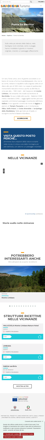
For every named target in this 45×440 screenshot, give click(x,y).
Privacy (41, 415)
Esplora (9, 35)
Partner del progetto (9, 415)
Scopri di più (22, 118)
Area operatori (23, 415)
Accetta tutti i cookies (11, 434)
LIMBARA (7, 346)
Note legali (33, 415)
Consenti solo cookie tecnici (35, 421)
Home (3, 35)
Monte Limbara (8, 298)
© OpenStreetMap (30, 214)
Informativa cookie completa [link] (13, 437)
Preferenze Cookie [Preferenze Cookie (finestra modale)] (27, 434)
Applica (31, 1)
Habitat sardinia (10, 366)
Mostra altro (22, 386)
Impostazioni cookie (23, 417)
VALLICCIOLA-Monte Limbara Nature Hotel (21, 326)
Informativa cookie (8, 417)
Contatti (34, 417)
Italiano (41, 1)
